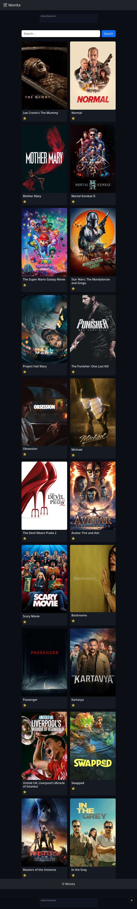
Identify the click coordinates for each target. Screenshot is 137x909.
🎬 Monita (11, 5)
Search (108, 34)
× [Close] (132, 900)
